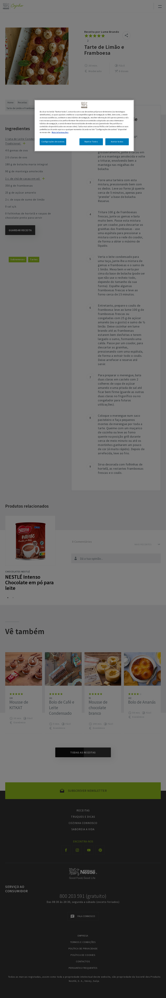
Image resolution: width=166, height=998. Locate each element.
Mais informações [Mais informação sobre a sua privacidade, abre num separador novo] (60, 132)
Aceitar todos (117, 141)
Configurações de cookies (52, 141)
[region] (84, 125)
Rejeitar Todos (91, 141)
